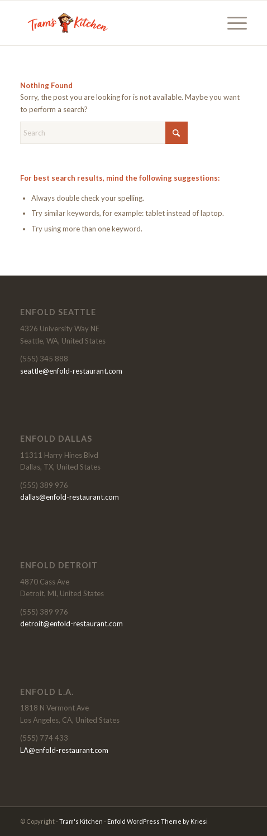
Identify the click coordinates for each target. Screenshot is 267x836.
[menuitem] (231, 23)
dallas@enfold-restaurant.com (69, 496)
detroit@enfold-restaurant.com (71, 623)
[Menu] (231, 23)
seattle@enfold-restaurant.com (71, 370)
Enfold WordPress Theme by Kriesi (157, 821)
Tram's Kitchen (81, 821)
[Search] (104, 133)
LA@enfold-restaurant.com (64, 750)
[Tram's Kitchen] (111, 23)
